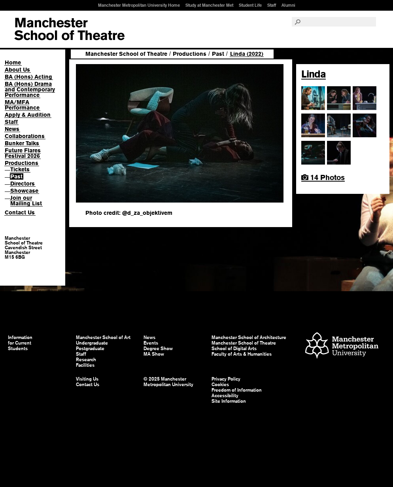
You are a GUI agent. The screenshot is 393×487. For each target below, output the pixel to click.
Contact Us (20, 212)
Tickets (20, 169)
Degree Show (158, 348)
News (12, 129)
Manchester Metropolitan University (341, 346)
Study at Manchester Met (209, 5)
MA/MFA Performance (22, 105)
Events (151, 343)
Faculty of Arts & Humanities (242, 354)
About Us (17, 69)
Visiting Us (87, 379)
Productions (21, 163)
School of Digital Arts (234, 348)
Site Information (229, 401)
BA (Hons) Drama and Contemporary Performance (30, 89)
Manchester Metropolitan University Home (139, 5)
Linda (313, 74)
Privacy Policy (226, 379)
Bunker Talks (22, 143)
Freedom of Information (237, 390)
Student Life (250, 5)
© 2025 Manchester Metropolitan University (168, 381)
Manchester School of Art (69, 29)
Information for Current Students (20, 343)
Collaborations (25, 136)
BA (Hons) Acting (28, 77)
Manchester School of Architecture (249, 337)
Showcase (24, 191)
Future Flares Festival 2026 (23, 153)
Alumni (288, 5)
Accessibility (225, 395)
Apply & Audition (28, 115)
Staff (271, 5)
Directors (22, 183)
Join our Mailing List (26, 201)
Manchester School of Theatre (126, 54)
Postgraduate (90, 348)
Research (86, 359)
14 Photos (323, 177)
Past (16, 176)
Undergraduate (92, 343)
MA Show (154, 354)
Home (13, 62)
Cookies (220, 384)
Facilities (85, 365)
